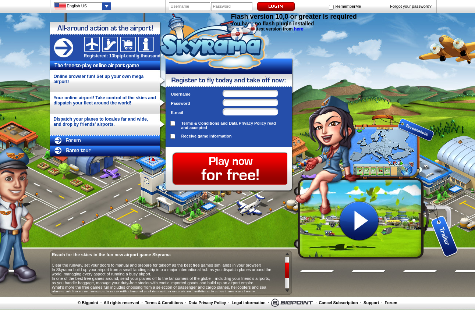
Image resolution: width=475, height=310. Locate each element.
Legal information (249, 302)
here (298, 29)
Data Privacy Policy (247, 123)
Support (371, 302)
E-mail (177, 112)
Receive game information (206, 136)
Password (180, 103)
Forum (391, 302)
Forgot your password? (411, 6)
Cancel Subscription (338, 302)
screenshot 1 (359, 122)
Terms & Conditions (200, 123)
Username (181, 94)
